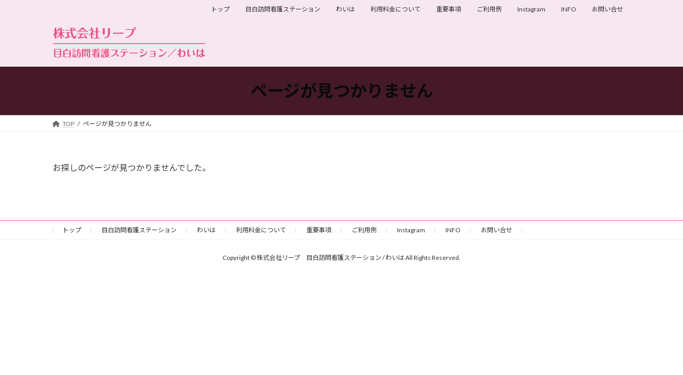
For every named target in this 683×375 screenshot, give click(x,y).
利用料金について (395, 9)
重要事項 (448, 9)
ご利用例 (489, 9)
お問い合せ (607, 9)
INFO (568, 9)
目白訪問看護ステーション (282, 9)
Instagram (531, 9)
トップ (220, 9)
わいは (345, 9)
